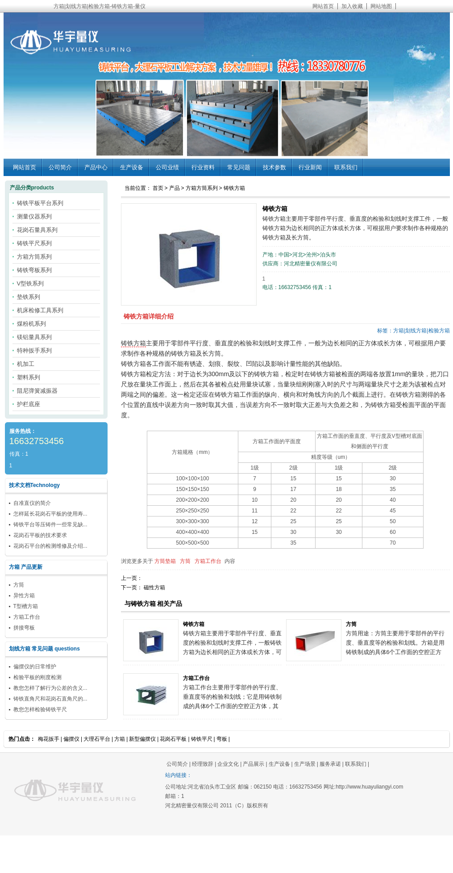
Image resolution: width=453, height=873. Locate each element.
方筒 (185, 561)
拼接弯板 (24, 628)
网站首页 (323, 6)
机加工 (25, 364)
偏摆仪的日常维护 (34, 666)
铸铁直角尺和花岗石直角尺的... (50, 699)
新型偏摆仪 (142, 739)
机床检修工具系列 (40, 310)
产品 (174, 188)
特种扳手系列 (34, 350)
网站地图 (381, 6)
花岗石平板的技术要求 (40, 535)
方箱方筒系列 (202, 188)
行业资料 (203, 167)
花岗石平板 (173, 739)
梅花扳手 (48, 739)
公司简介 (60, 167)
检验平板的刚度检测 (37, 677)
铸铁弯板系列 (34, 270)
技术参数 (274, 167)
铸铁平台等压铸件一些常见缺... (50, 524)
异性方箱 (24, 595)
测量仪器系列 (34, 216)
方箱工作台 (208, 561)
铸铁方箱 (234, 188)
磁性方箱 (154, 587)
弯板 (221, 739)
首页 (158, 188)
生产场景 (305, 764)
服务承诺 (330, 764)
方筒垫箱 (165, 561)
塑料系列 (28, 377)
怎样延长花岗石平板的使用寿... (50, 514)
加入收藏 (352, 6)
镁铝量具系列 (34, 337)
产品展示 (253, 764)
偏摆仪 (71, 739)
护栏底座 (28, 404)
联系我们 (345, 167)
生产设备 (131, 167)
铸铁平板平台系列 (40, 203)
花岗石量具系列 (37, 230)
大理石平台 (96, 739)
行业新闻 (310, 167)
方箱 (119, 739)
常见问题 (238, 167)
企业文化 (228, 764)
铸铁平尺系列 (34, 243)
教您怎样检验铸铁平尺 (40, 709)
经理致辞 (202, 764)
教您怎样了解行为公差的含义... (50, 688)
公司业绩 (167, 167)
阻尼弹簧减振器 (37, 390)
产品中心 (96, 167)
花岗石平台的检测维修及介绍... (50, 546)
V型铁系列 (30, 283)
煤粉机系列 (31, 323)
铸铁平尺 (201, 739)
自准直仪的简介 (32, 503)
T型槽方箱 (25, 606)
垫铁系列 (28, 297)
